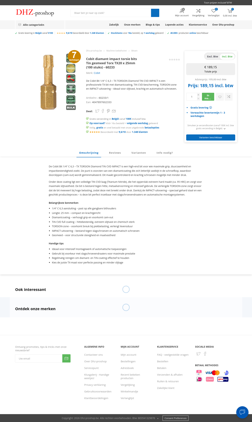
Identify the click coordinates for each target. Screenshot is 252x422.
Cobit (97, 73)
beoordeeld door (85, 33)
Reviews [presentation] (115, 152)
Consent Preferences (175, 418)
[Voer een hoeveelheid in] (191, 97)
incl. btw (227, 56)
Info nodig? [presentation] (164, 152)
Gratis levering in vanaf (35, 33)
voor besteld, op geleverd (137, 33)
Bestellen (162, 361)
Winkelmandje (129, 391)
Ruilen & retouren (168, 381)
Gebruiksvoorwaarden (97, 391)
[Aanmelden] (38, 358)
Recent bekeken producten (130, 376)
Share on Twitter (97, 111)
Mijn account (182, 15)
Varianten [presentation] (138, 152)
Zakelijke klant (165, 388)
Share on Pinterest (108, 111)
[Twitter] (198, 354)
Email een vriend (114, 111)
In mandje (209, 97)
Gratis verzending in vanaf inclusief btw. (117, 118)
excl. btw (212, 56)
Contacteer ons (93, 354)
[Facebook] (205, 354)
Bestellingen (128, 361)
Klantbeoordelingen (96, 398)
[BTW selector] (219, 2)
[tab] (88, 152)
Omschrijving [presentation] (89, 152)
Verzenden (66, 358)
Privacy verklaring (95, 384)
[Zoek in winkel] (111, 13)
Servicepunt (91, 368)
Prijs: (193, 85)
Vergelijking (198, 15)
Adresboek (127, 368)
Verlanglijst (127, 398)
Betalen (161, 368)
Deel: (89, 111)
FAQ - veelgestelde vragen (173, 354)
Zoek (155, 13)
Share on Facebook (103, 111)
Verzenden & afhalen (170, 374)
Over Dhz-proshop (95, 361)
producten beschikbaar (189, 33)
